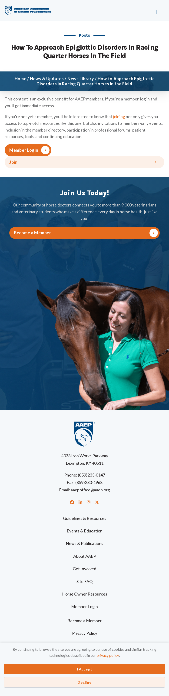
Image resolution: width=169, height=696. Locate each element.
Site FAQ (84, 581)
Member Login (23, 150)
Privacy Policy (84, 633)
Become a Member (84, 620)
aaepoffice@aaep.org (90, 489)
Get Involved (84, 568)
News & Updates (47, 78)
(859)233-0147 (91, 474)
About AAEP (84, 556)
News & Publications (84, 543)
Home (21, 78)
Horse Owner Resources (84, 593)
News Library (80, 78)
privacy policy (108, 655)
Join (13, 162)
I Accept (84, 669)
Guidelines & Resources (84, 518)
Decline (84, 682)
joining (119, 116)
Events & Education (85, 530)
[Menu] (143, 10)
